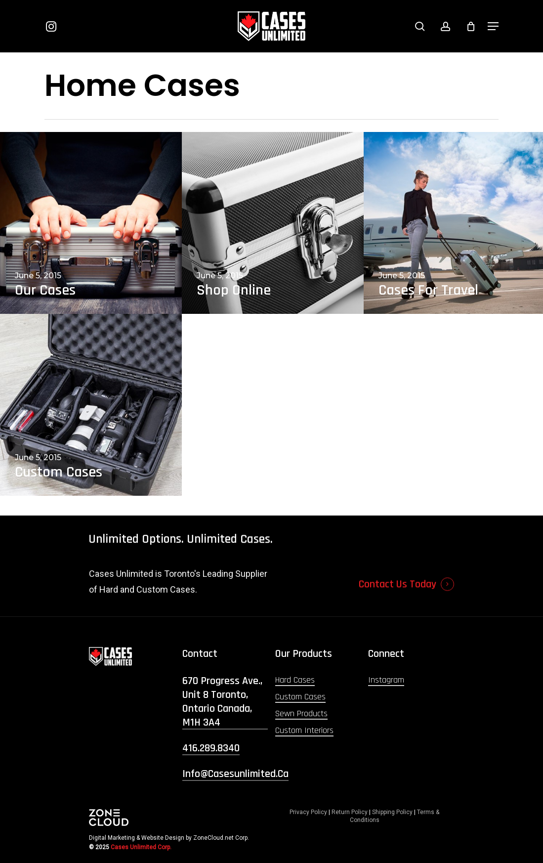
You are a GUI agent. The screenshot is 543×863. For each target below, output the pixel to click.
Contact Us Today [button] (397, 601)
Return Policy (350, 812)
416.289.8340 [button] (211, 748)
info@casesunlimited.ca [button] (235, 774)
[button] (493, 26)
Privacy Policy (308, 812)
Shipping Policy (392, 812)
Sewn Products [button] (301, 713)
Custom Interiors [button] (304, 730)
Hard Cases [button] (295, 680)
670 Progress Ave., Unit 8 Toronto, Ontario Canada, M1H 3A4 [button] (222, 702)
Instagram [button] (386, 680)
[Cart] (470, 26)
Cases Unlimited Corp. (141, 847)
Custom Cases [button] (300, 696)
